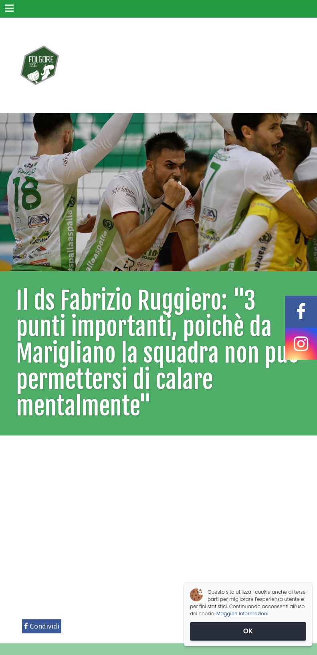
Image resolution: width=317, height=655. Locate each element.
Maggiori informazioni (242, 613)
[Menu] (9, 9)
